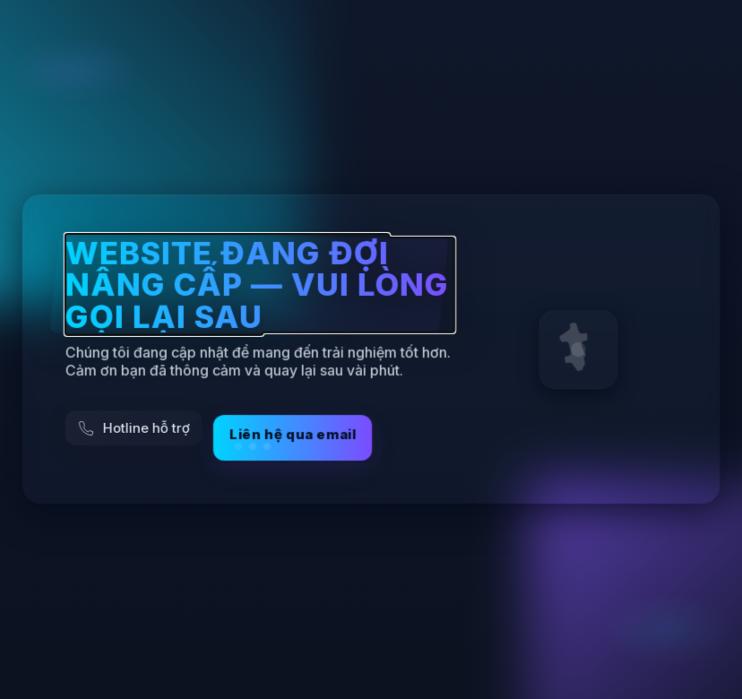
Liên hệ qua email (292, 439)
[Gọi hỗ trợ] (134, 428)
